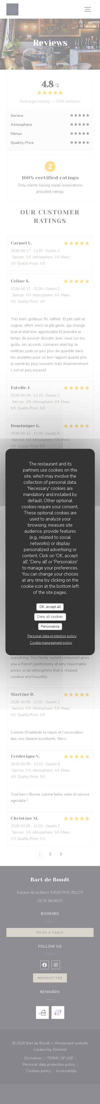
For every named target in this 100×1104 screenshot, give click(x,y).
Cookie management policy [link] (51, 642)
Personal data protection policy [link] (52, 636)
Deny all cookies (50, 616)
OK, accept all (50, 606)
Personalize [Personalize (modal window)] (50, 626)
